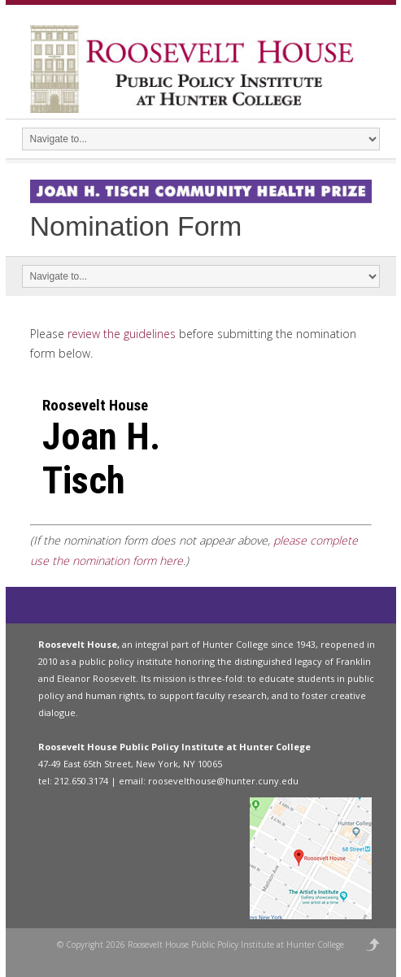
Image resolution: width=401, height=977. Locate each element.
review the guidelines (122, 333)
